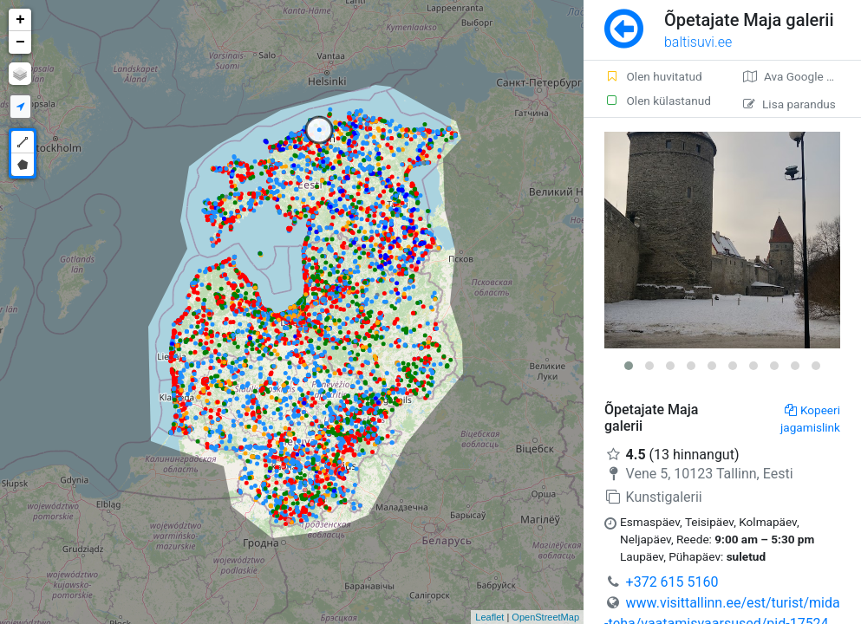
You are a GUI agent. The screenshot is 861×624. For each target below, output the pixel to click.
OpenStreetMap (545, 617)
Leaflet (489, 617)
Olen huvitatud (653, 76)
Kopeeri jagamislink (810, 418)
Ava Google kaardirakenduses (802, 76)
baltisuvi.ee (698, 42)
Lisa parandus (789, 104)
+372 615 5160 (672, 582)
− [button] (20, 42)
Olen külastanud (657, 100)
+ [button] (20, 20)
